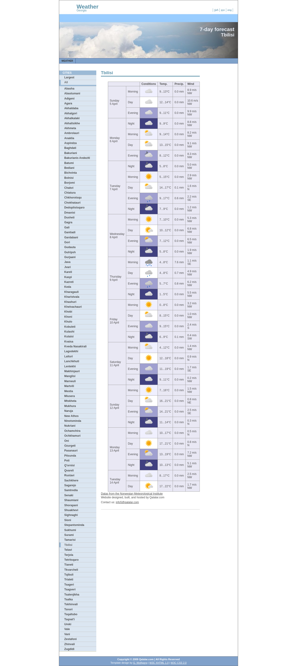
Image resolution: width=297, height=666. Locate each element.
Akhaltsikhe (72, 123)
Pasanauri (70, 450)
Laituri (68, 356)
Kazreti (69, 282)
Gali (67, 227)
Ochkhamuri (72, 435)
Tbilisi (68, 545)
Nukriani (69, 425)
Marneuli (70, 381)
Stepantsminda (74, 525)
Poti (67, 460)
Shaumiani (71, 500)
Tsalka (68, 599)
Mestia (68, 391)
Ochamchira (72, 430)
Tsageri (69, 584)
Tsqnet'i (69, 619)
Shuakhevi (71, 510)
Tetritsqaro (71, 559)
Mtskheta (70, 401)
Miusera (69, 396)
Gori (67, 242)
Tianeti (68, 564)
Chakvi (68, 187)
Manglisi (69, 376)
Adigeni (69, 98)
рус (223, 10)
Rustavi (69, 475)
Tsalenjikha (71, 594)
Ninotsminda (72, 421)
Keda (67, 286)
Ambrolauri (71, 133)
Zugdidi (69, 649)
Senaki (68, 495)
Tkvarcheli (71, 569)
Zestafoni (70, 639)
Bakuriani (70, 153)
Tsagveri (69, 589)
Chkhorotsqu (73, 197)
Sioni (67, 520)
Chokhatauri (72, 202)
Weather (87, 6)
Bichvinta (70, 172)
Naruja (68, 411)
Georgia (82, 10)
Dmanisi (69, 212)
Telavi (68, 549)
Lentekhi (70, 366)
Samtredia (71, 490)
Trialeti (68, 579)
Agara (68, 103)
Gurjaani (70, 257)
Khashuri (70, 302)
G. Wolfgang (140, 662)
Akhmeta (70, 128)
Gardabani (71, 237)
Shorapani (71, 505)
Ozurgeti (70, 445)
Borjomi (69, 182)
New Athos (71, 416)
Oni (66, 440)
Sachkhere (71, 480)
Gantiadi (69, 232)
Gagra (68, 222)
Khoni (68, 316)
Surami (69, 535)
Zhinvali (69, 644)
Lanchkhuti (71, 361)
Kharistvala (71, 296)
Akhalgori (70, 113)
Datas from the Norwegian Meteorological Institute (132, 493)
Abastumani (72, 93)
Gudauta (70, 247)
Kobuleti (69, 326)
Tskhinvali (71, 604)
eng (229, 10)
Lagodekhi (71, 351)
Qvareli (69, 470)
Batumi (69, 163)
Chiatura (70, 192)
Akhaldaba (71, 108)
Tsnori (68, 609)
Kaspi (68, 277)
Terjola (68, 555)
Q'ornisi (69, 465)
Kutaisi (69, 336)
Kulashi (69, 331)
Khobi (68, 311)
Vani (67, 634)
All (66, 82)
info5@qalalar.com (127, 502)
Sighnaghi (71, 515)
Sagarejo (70, 485)
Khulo (68, 321)
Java (67, 262)
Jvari (67, 267)
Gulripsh (70, 252)
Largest (69, 77)
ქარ (216, 10)
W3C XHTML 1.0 (159, 662)
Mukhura (70, 406)
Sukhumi (70, 530)
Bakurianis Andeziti (77, 158)
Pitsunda (70, 455)
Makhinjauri (72, 371)
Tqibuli (68, 574)
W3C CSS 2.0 (179, 662)
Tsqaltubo (70, 614)
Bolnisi (69, 177)
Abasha (69, 88)
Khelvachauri (73, 306)
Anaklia (69, 138)
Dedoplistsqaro (74, 207)
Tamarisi (69, 539)
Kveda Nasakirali (75, 346)
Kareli (68, 272)
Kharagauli (71, 292)
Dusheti (69, 217)
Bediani (69, 168)
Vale (67, 629)
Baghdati (70, 148)
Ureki (67, 624)
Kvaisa (68, 341)
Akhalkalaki (72, 118)
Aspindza (70, 143)
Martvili (69, 386)
